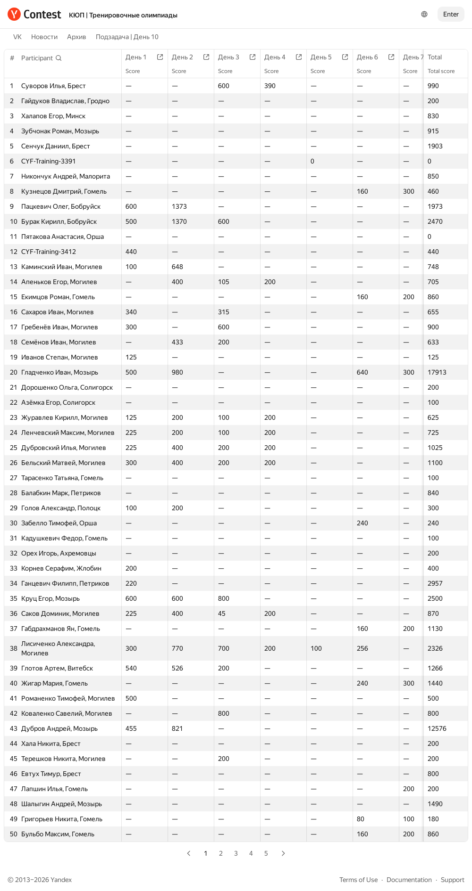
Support (452, 879)
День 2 (187, 57)
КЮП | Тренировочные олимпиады (123, 15)
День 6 (372, 57)
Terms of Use (358, 879)
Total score (446, 71)
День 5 (326, 57)
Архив (76, 37)
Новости (44, 37)
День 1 (141, 57)
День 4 (279, 57)
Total (439, 57)
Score (137, 71)
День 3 (233, 57)
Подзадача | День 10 (127, 37)
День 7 (418, 57)
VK (17, 37)
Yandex (61, 879)
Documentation (409, 879)
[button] (41, 58)
